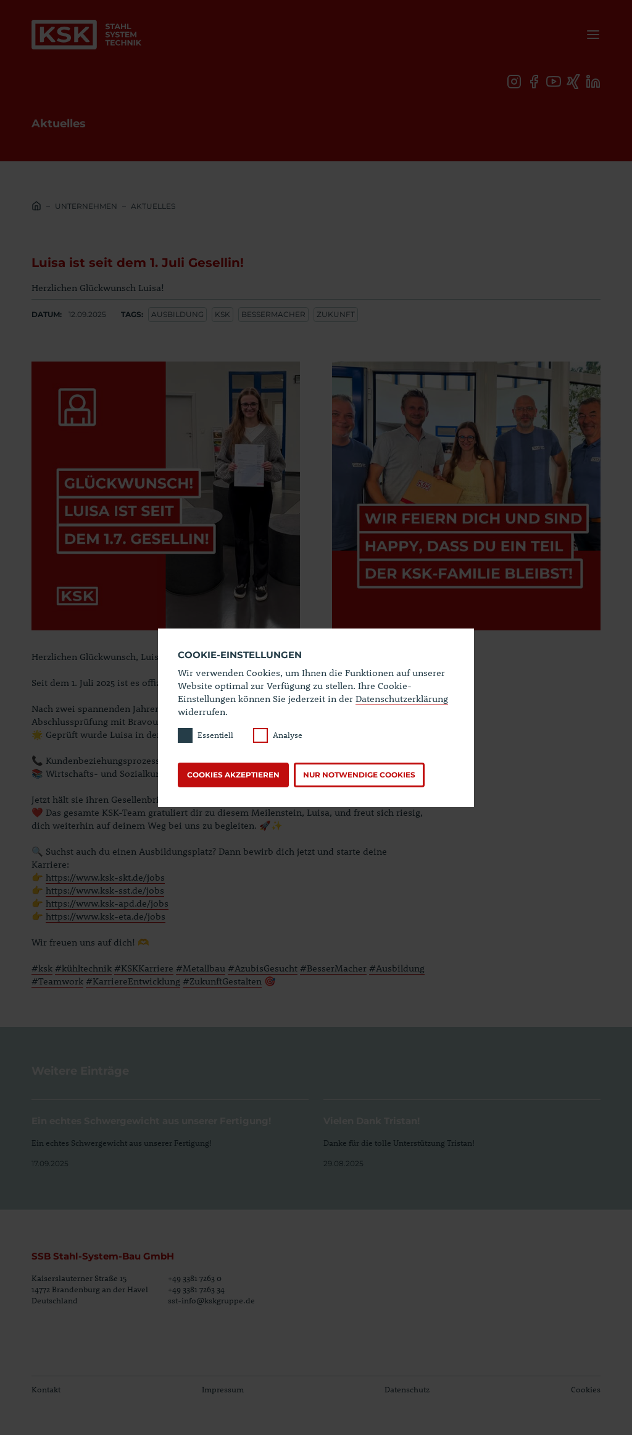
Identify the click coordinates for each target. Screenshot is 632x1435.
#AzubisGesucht (262, 968)
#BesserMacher (333, 968)
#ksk (41, 968)
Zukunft (336, 314)
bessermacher (273, 314)
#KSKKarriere (143, 968)
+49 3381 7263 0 (195, 1278)
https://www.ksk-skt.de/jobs (105, 877)
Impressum (223, 1389)
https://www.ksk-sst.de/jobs (105, 890)
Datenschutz (407, 1389)
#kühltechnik (83, 968)
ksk (222, 314)
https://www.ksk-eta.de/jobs (105, 916)
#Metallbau (200, 968)
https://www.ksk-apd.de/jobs (107, 903)
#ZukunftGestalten (222, 981)
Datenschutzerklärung (402, 698)
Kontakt (45, 1389)
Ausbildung (177, 314)
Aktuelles (153, 206)
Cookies (586, 1389)
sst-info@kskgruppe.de (211, 1300)
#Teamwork (57, 981)
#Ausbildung (397, 968)
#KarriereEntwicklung (133, 981)
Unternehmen (86, 206)
